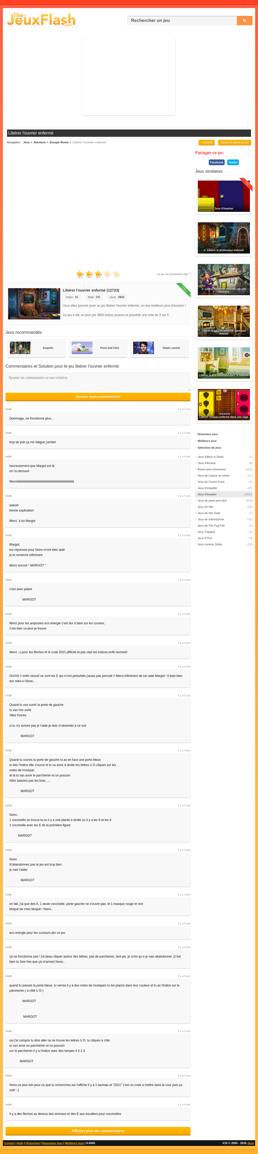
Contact (9, 1143)
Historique (33, 1143)
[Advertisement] (129, 76)
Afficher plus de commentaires (98, 1131)
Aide (20, 1143)
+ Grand (206, 142)
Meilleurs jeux (74, 1143)
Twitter (233, 162)
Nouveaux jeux (52, 1143)
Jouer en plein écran (235, 142)
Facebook (216, 162)
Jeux (250, 1143)
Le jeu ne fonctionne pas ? (174, 274)
